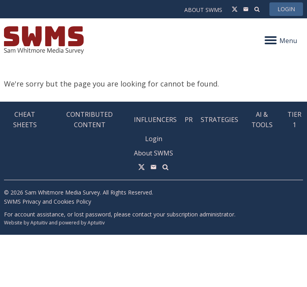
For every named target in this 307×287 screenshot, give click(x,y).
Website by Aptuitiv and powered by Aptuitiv (54, 222)
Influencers (155, 119)
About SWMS (203, 10)
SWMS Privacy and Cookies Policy (47, 201)
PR (189, 119)
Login (286, 9)
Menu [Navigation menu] (281, 40)
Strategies (219, 119)
